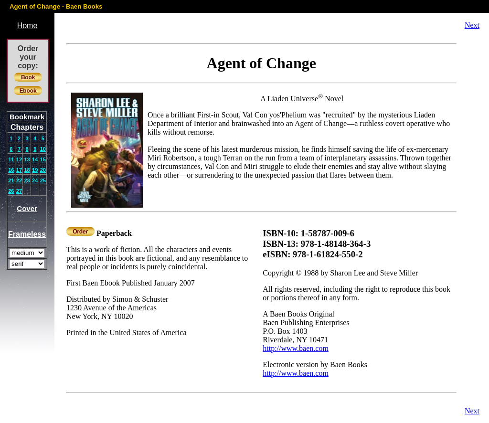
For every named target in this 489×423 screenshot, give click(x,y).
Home (27, 25)
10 (43, 149)
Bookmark (27, 117)
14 (35, 159)
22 (19, 180)
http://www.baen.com (296, 348)
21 (11, 180)
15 (43, 159)
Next (472, 25)
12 (19, 159)
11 (11, 159)
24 (35, 180)
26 (11, 191)
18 (27, 170)
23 (27, 180)
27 (19, 191)
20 (43, 170)
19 (35, 170)
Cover (27, 208)
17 (19, 170)
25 (43, 180)
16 (11, 170)
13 (27, 159)
